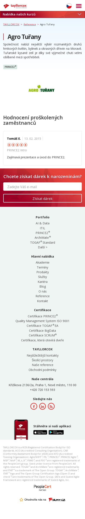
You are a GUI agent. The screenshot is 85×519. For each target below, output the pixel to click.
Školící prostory (42, 360)
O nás (43, 291)
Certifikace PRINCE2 (42, 316)
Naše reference (42, 365)
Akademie (42, 262)
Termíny (42, 267)
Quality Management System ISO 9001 (42, 321)
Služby (42, 277)
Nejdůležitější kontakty (43, 355)
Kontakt (42, 301)
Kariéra (43, 282)
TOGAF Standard (42, 242)
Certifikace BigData (42, 330)
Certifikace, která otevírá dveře (42, 340)
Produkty (42, 272)
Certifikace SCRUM (42, 335)
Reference (43, 296)
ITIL (42, 228)
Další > (42, 247)
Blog (42, 286)
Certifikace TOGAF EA (42, 326)
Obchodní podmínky (42, 370)
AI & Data (42, 223)
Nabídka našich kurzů (42, 14)
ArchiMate (42, 238)
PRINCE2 (10, 67)
